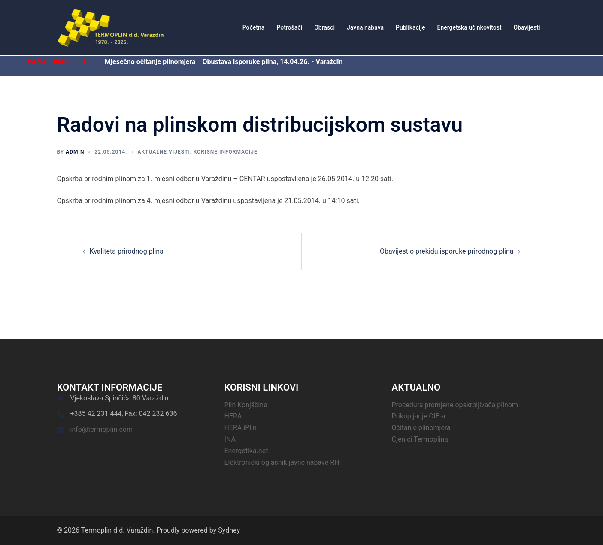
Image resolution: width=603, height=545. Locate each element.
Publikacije (410, 27)
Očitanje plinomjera (421, 428)
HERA (233, 416)
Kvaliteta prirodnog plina (127, 251)
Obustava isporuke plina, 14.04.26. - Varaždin (272, 62)
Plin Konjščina (245, 405)
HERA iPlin (240, 428)
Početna (253, 27)
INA (230, 439)
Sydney (229, 530)
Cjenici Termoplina (420, 439)
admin (75, 152)
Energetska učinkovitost (469, 27)
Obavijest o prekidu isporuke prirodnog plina (446, 251)
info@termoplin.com (101, 429)
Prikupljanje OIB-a (418, 416)
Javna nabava (365, 27)
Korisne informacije (226, 152)
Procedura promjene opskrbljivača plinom (455, 405)
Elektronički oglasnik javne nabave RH (281, 462)
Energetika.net (246, 451)
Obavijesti (527, 27)
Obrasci (324, 27)
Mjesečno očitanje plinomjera (150, 62)
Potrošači (289, 27)
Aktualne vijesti (164, 152)
